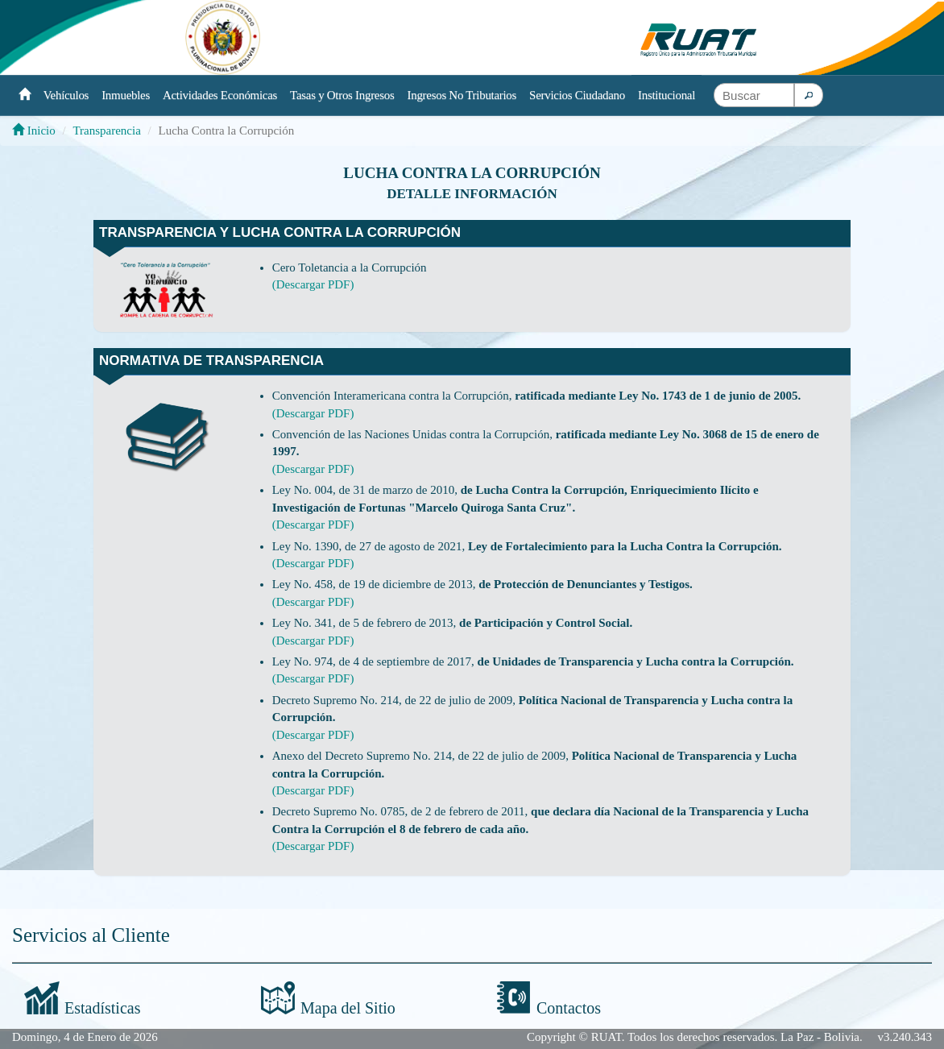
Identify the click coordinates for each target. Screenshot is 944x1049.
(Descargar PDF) (313, 284)
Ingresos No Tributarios (462, 95)
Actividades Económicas (220, 95)
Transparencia (106, 130)
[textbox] (754, 95)
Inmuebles (125, 95)
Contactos (568, 1008)
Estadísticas (102, 1008)
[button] (808, 95)
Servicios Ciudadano (577, 95)
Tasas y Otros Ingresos (342, 95)
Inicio (34, 130)
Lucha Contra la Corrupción (471, 172)
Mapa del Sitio (347, 1008)
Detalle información (472, 193)
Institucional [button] (666, 95)
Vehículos (66, 95)
